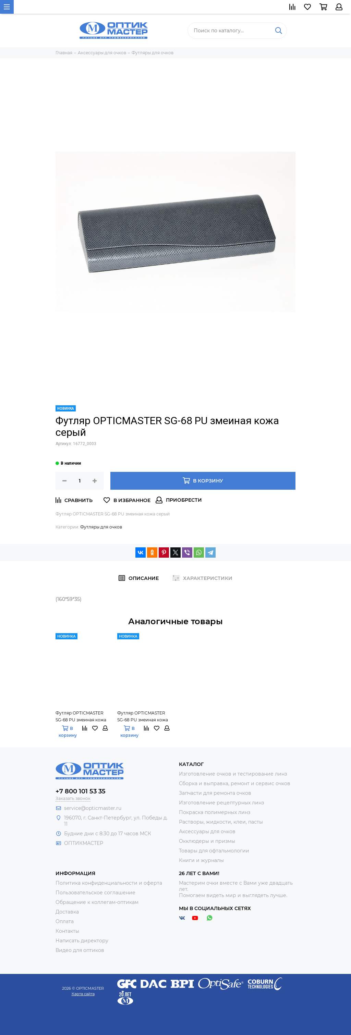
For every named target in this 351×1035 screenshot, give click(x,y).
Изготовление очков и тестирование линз (233, 774)
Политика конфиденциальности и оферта (109, 883)
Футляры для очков (101, 527)
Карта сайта (83, 993)
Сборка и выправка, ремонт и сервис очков (234, 783)
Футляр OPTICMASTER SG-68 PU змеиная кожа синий (81, 716)
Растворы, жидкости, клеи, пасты (221, 822)
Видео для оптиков (80, 950)
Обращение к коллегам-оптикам (97, 902)
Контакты (67, 931)
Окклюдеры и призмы (207, 841)
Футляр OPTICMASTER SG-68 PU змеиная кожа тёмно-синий (142, 716)
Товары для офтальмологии (214, 851)
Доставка (67, 912)
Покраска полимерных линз (214, 812)
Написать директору (82, 941)
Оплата (65, 921)
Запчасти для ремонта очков (215, 793)
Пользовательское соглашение (95, 892)
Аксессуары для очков (207, 831)
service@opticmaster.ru (92, 808)
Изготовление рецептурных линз (221, 803)
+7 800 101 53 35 (81, 791)
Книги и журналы (201, 860)
